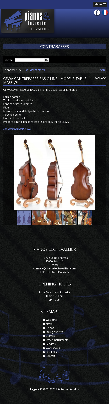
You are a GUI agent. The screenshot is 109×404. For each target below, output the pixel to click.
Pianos (50, 328)
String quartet (54, 332)
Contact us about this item (17, 129)
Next (102, 70)
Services (51, 344)
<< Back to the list (35, 70)
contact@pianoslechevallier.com (54, 268)
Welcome (51, 320)
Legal (34, 389)
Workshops (53, 348)
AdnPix (74, 389)
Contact (50, 356)
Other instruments (57, 340)
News (49, 324)
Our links (51, 352)
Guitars (50, 336)
